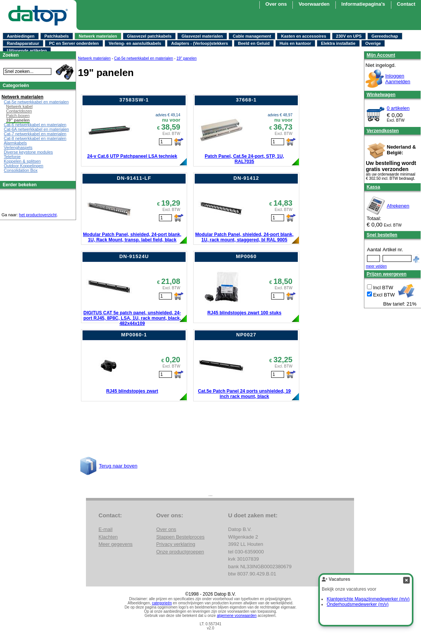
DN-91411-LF (134, 178)
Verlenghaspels (18, 147)
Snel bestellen (382, 235)
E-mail (105, 529)
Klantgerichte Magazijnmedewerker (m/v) (368, 599)
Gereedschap (385, 36)
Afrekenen (398, 206)
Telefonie (12, 156)
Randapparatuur (23, 43)
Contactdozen (19, 111)
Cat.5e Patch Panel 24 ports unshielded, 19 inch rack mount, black (244, 393)
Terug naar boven (118, 466)
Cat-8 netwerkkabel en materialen (35, 138)
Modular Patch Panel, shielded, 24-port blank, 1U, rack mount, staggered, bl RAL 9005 (244, 237)
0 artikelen (398, 108)
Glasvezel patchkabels (149, 36)
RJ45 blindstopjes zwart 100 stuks (244, 312)
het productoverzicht (38, 214)
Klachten (108, 537)
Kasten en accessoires (303, 36)
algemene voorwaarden (237, 615)
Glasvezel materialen (202, 36)
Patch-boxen (18, 115)
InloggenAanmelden (397, 78)
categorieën (162, 603)
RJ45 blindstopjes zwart (132, 391)
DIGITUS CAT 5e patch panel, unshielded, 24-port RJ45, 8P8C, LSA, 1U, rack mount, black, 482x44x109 (132, 318)
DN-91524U (134, 256)
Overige (373, 43)
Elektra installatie (338, 43)
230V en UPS (349, 36)
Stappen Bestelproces (180, 537)
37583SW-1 (134, 100)
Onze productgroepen (180, 552)
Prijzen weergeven (387, 274)
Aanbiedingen (21, 36)
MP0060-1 (134, 335)
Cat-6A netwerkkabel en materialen (36, 129)
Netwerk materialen (98, 36)
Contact (406, 4)
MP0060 (246, 256)
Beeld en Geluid (254, 43)
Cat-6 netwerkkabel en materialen (35, 124)
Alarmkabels (15, 143)
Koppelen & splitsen (22, 161)
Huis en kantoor (295, 43)
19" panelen (186, 58)
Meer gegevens (115, 544)
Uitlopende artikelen (27, 50)
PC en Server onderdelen (74, 43)
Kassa (373, 187)
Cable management (252, 36)
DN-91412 (246, 178)
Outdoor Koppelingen (23, 165)
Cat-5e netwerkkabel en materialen (143, 58)
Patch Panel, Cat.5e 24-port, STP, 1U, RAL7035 (244, 159)
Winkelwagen (381, 94)
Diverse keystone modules (28, 152)
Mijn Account (381, 55)
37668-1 (246, 100)
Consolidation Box (21, 170)
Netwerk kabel (19, 106)
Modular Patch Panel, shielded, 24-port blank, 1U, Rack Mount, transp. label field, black (132, 237)
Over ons (276, 4)
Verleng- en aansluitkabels (135, 43)
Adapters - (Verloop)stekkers (199, 43)
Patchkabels (56, 36)
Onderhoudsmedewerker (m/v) (358, 604)
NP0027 (246, 335)
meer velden (376, 266)
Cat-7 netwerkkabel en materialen (35, 134)
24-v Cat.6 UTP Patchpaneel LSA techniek (132, 156)
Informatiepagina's (363, 4)
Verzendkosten (383, 130)
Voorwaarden (314, 4)
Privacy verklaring (175, 544)
